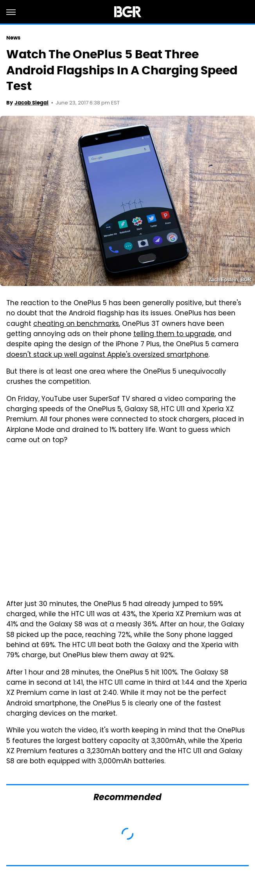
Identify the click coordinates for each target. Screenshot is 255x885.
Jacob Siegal (31, 102)
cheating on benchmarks (76, 324)
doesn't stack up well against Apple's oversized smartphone (107, 355)
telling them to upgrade (174, 334)
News (13, 37)
